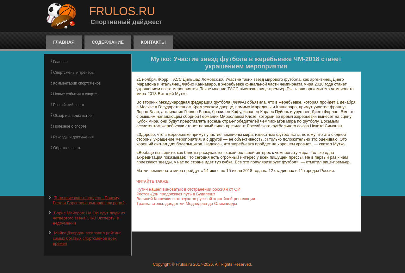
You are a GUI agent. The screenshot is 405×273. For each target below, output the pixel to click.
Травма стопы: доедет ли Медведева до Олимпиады (186, 203)
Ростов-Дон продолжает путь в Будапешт (175, 194)
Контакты (153, 42)
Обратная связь (67, 148)
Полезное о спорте (69, 126)
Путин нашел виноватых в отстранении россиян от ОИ (188, 189)
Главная (64, 42)
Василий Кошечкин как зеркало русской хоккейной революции (195, 198)
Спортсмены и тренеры (74, 72)
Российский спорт (68, 105)
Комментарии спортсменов (77, 83)
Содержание (108, 42)
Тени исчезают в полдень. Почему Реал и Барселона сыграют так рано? (88, 200)
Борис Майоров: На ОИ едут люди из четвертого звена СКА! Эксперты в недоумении (89, 218)
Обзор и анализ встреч (73, 115)
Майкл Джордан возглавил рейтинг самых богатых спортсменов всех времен (87, 238)
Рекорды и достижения (73, 137)
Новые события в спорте (75, 94)
